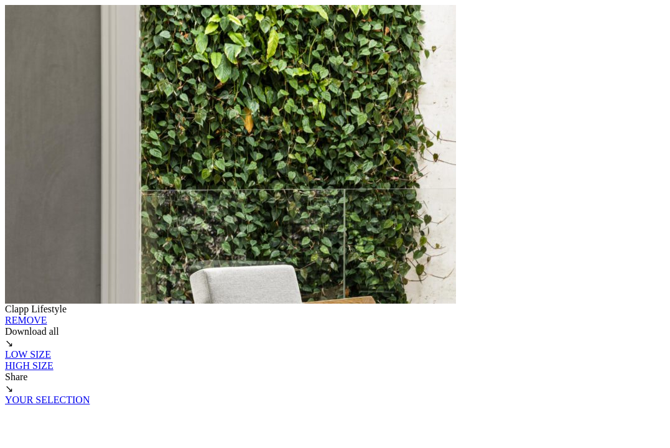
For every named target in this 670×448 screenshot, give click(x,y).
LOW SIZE (28, 354)
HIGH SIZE (29, 365)
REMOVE (26, 320)
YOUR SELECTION (47, 399)
